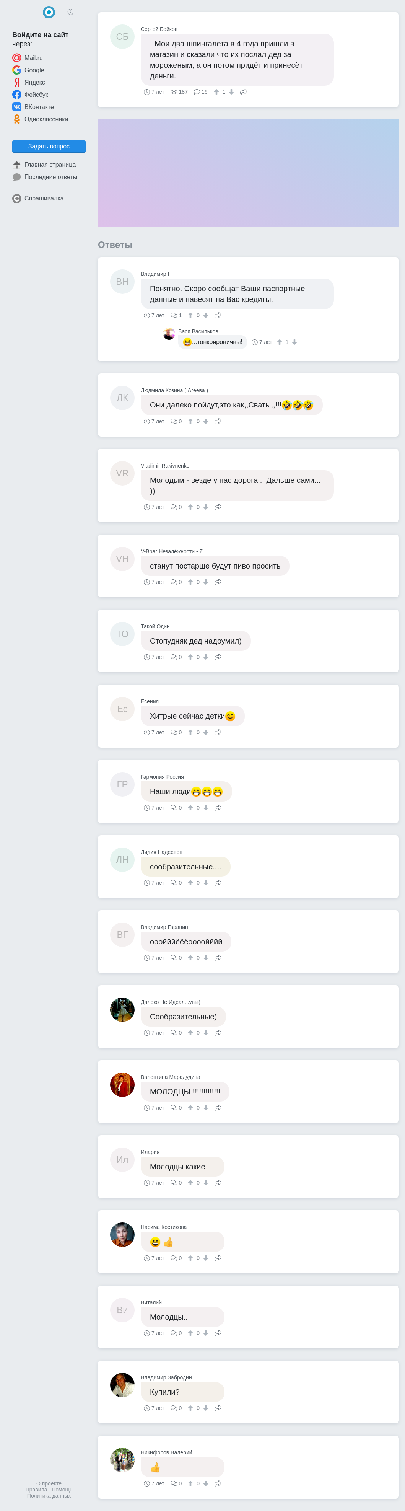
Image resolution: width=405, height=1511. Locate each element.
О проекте (49, 1483)
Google (28, 70)
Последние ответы (44, 177)
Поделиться (243, 91)
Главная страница (44, 165)
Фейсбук (30, 94)
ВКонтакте (33, 106)
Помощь (62, 1490)
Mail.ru (27, 57)
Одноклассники (40, 119)
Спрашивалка (38, 198)
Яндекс (28, 82)
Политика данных (49, 1496)
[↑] (217, 92)
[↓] (230, 92)
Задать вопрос (49, 146)
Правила (36, 1490)
